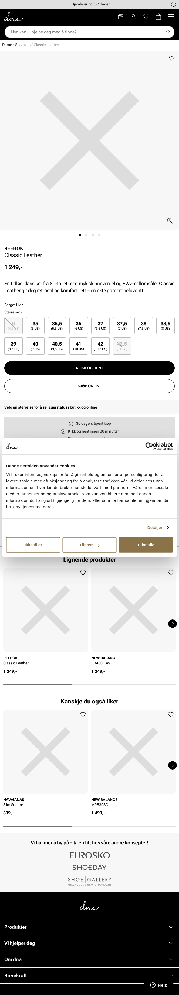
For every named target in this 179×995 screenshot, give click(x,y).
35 (35, 326)
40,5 (57, 346)
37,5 (122, 326)
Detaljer (155, 527)
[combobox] (87, 32)
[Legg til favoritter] (172, 58)
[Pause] (173, 4)
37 (100, 326)
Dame (7, 45)
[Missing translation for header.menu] (171, 16)
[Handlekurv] (158, 16)
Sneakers (23, 45)
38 (144, 326)
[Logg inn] (133, 16)
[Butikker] (120, 16)
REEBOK (13, 248)
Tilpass (90, 544)
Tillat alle (145, 544)
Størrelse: (12, 312)
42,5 (122, 346)
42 (100, 346)
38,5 (165, 326)
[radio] (13, 325)
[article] (45, 618)
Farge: (13, 305)
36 (78, 326)
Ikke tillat (33, 544)
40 (35, 346)
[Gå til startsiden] (13, 16)
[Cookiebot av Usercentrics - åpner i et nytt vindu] (149, 446)
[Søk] (168, 32)
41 (78, 346)
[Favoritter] (146, 16)
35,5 (57, 326)
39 (13, 346)
